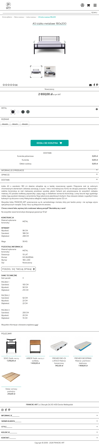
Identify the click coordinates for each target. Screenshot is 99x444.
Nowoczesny (49, 89)
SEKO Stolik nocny (11, 358)
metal (4, 108)
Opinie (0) (5, 174)
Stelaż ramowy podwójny (11, 390)
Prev (34, 43)
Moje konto (75, 5)
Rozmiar (5, 119)
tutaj (36, 324)
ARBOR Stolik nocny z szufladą (35, 359)
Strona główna (7, 17)
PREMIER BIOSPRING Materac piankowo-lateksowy (83, 360)
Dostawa (5, 180)
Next (65, 43)
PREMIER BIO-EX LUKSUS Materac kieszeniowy (59, 360)
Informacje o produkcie (12, 170)
